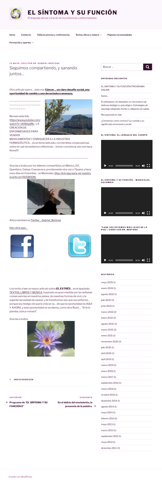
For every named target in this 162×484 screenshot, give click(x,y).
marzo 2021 (107, 329)
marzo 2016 (107, 388)
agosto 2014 (107, 406)
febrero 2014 (107, 418)
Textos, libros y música (89, 34)
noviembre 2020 (109, 341)
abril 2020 (106, 353)
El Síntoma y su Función (72, 12)
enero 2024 (107, 288)
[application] (127, 154)
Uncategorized (24, 379)
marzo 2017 (107, 377)
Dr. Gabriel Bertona (46, 63)
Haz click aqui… (18, 227)
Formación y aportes (21, 42)
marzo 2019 (107, 365)
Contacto (26, 34)
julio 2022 (106, 300)
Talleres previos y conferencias (53, 34)
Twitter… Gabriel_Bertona (45, 220)
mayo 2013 (107, 424)
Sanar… (105, 95)
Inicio (12, 34)
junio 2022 (106, 306)
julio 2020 (106, 347)
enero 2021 (107, 335)
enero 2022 (107, 317)
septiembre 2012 (109, 436)
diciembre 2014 (109, 400)
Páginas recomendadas (119, 34)
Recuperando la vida (111, 114)
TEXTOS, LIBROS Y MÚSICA (25, 292)
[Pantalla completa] (148, 165)
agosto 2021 (107, 323)
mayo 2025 (107, 282)
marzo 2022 (107, 312)
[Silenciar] (143, 165)
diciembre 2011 (109, 448)
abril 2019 (106, 359)
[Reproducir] (105, 165)
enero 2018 (107, 371)
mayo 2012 (106, 442)
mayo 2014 (107, 412)
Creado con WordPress (20, 476)
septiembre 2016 (109, 382)
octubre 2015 (108, 394)
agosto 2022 (107, 294)
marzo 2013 (107, 430)
